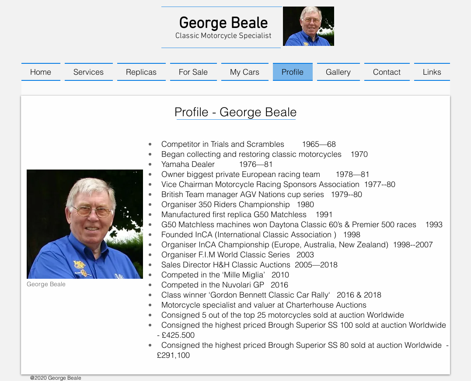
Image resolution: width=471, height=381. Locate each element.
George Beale (223, 24)
